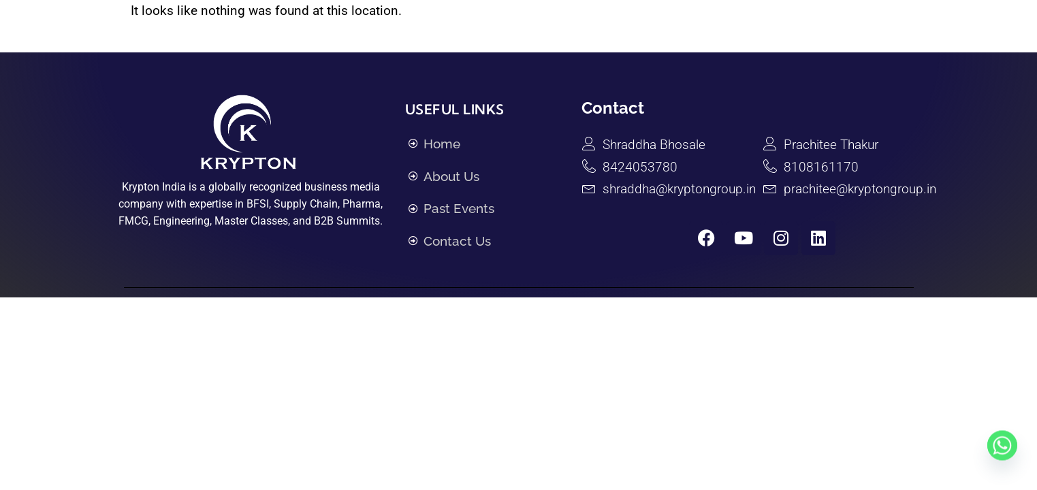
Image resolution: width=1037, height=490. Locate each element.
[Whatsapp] (1002, 458)
